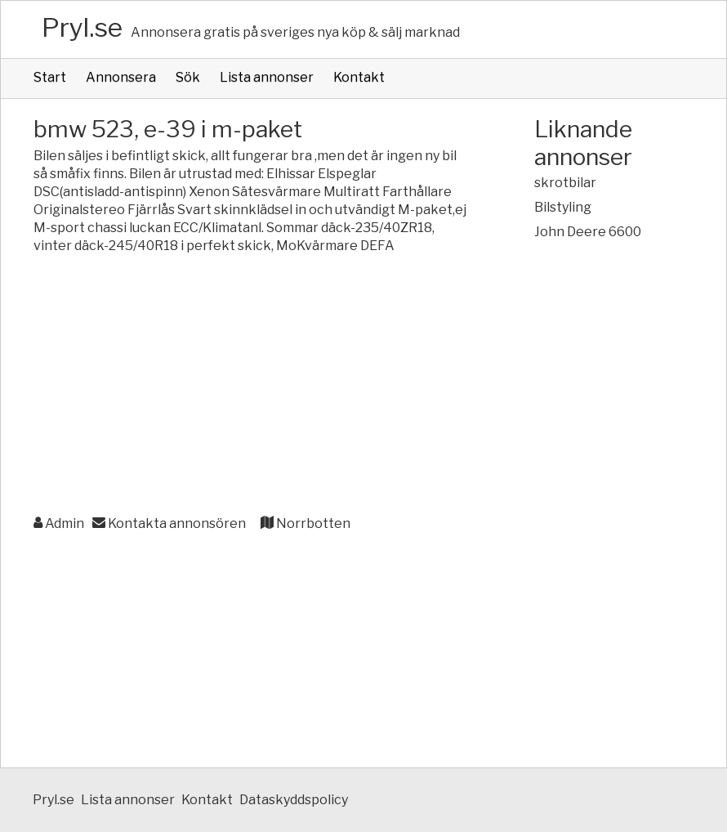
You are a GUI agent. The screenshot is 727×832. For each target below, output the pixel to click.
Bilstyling (562, 207)
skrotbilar (565, 182)
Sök (188, 77)
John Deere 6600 (587, 231)
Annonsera (121, 77)
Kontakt (359, 77)
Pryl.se (82, 27)
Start (49, 77)
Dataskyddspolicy (293, 799)
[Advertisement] (251, 385)
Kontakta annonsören (169, 523)
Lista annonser (267, 77)
